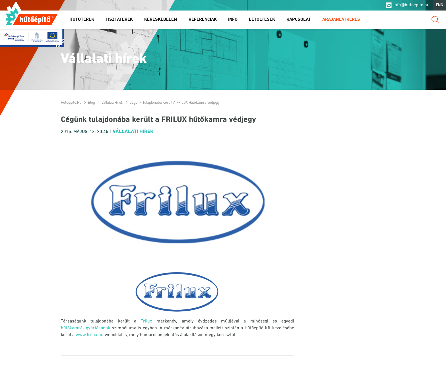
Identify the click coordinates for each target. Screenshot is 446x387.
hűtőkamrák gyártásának (85, 328)
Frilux (146, 321)
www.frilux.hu (90, 335)
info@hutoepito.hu (411, 5)
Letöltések (262, 19)
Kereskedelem (160, 19)
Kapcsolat (298, 19)
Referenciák (203, 19)
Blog (91, 103)
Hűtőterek (81, 19)
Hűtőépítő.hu (32, 16)
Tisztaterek (119, 19)
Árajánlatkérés (341, 19)
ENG (439, 5)
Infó (233, 19)
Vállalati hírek (112, 103)
